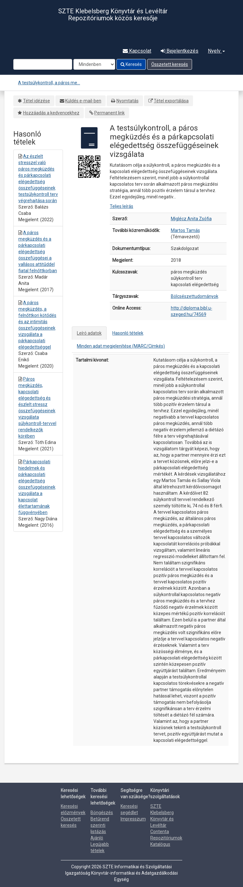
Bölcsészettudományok (194, 296)
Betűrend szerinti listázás (99, 825)
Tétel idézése (36, 100)
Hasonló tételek (127, 333)
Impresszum (133, 818)
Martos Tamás (185, 230)
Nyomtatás (127, 100)
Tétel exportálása (171, 100)
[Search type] (94, 64)
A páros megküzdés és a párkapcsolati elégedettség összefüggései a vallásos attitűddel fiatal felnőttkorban (37, 251)
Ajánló (96, 837)
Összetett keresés (169, 64)
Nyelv (216, 51)
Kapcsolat (137, 51)
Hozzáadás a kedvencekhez (51, 112)
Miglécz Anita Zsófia (191, 218)
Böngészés (101, 812)
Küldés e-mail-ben (83, 100)
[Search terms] (42, 64)
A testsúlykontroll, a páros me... (49, 82)
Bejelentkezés (179, 51)
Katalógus (160, 844)
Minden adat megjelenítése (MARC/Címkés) (121, 346)
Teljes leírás (121, 206)
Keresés (131, 64)
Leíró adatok (89, 333)
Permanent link (109, 112)
